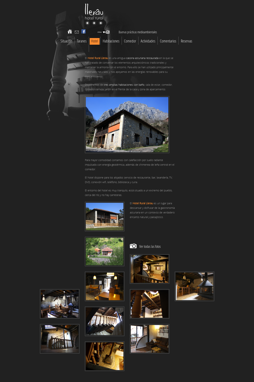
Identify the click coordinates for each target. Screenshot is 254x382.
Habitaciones (111, 41)
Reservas (186, 41)
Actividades (148, 41)
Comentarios (168, 41)
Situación (66, 41)
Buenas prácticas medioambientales (138, 32)
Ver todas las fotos (150, 246)
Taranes (82, 41)
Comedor (130, 41)
